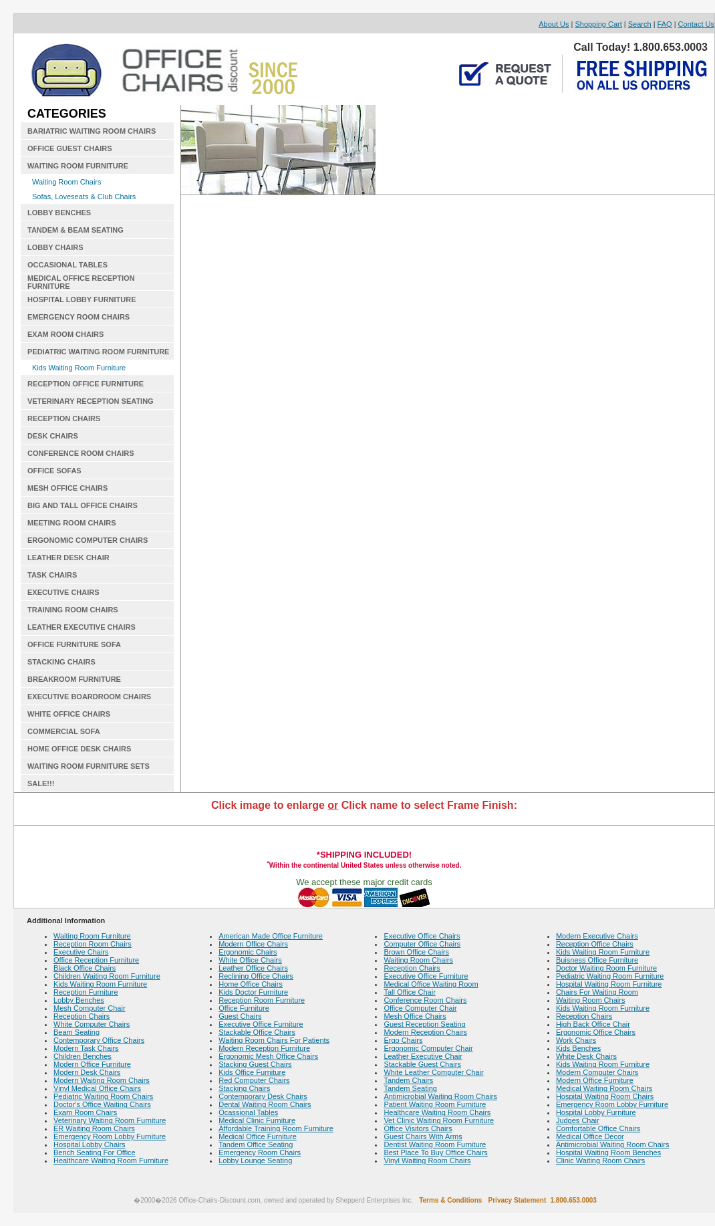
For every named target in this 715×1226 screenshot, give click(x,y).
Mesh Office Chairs (415, 1016)
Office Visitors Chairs (418, 1128)
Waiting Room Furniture (92, 936)
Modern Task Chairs (86, 1048)
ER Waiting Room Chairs (94, 1128)
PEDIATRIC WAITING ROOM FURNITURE (98, 352)
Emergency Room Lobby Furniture (109, 1136)
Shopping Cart (598, 24)
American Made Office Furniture (271, 936)
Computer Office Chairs (422, 944)
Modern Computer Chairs (597, 1072)
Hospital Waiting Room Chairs (605, 1096)
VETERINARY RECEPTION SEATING (90, 401)
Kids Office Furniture (252, 1072)
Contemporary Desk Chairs (263, 1096)
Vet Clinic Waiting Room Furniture (439, 1120)
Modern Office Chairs (253, 944)
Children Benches (82, 1056)
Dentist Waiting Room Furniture (435, 1144)
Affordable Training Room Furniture (276, 1128)
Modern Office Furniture (92, 1064)
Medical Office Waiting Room (431, 984)
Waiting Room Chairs (67, 182)
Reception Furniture (85, 992)
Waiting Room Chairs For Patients (274, 1040)
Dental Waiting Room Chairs (265, 1104)
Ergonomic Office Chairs (595, 1032)
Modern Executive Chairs (597, 936)
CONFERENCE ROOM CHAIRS (80, 453)
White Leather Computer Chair (433, 1072)
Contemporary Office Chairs (98, 1040)
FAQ (665, 24)
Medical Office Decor (590, 1136)
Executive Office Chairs (422, 936)
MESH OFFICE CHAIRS (67, 488)
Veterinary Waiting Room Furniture (109, 1120)
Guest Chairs (240, 1016)
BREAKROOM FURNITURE (74, 679)
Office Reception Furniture (96, 960)
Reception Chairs (81, 1016)
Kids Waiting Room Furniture (79, 368)
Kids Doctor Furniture (253, 992)
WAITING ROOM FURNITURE (77, 166)
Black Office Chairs (84, 968)
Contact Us (696, 24)
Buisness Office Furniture (597, 960)
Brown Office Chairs (416, 952)
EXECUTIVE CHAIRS (63, 592)
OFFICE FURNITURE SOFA (74, 644)
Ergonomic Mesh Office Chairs (268, 1056)
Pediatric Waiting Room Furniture (610, 976)
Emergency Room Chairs (260, 1152)
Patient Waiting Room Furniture (435, 1104)
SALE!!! (40, 783)
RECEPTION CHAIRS (63, 418)
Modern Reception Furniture (264, 1048)
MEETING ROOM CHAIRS (71, 523)
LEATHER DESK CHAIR (68, 558)
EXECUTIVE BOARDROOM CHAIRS (89, 697)
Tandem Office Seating (256, 1144)
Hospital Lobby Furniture (596, 1112)
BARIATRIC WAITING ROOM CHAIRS (91, 131)
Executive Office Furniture (261, 1024)
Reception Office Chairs (594, 944)
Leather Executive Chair (423, 1056)
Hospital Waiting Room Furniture (609, 984)
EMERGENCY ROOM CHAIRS (78, 317)
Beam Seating (76, 1032)
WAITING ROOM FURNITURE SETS (88, 766)
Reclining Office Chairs (256, 976)
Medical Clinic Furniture (257, 1120)
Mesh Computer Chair (89, 1008)
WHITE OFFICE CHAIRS (68, 714)
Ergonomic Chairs (248, 952)
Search (640, 24)
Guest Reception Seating (424, 1024)
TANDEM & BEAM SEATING (75, 230)
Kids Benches (578, 1048)
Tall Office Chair (409, 992)
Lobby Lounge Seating (255, 1160)
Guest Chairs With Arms (423, 1136)
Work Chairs (576, 1040)
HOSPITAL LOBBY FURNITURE (81, 299)
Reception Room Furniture (262, 1000)
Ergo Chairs (403, 1040)
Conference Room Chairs (425, 1000)
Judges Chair (577, 1120)
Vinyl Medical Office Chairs (97, 1088)
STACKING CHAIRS (61, 662)
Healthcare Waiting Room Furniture (110, 1160)
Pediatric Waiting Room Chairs (103, 1096)
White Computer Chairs (91, 1024)
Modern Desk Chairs (86, 1072)
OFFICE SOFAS (54, 471)
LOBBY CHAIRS (55, 247)
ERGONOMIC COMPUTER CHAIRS (87, 540)
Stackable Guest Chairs (422, 1064)
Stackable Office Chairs (257, 1032)
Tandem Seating (410, 1088)
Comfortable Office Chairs (598, 1128)
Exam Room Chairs (85, 1112)
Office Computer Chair (420, 1008)
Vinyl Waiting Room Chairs (427, 1160)
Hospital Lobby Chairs (89, 1144)
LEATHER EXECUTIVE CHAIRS (81, 627)
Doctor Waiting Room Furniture (606, 968)
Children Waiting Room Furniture (106, 976)
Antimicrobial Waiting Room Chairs (440, 1096)
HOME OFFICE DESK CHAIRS (79, 749)
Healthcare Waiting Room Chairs (437, 1112)
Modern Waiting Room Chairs (101, 1080)
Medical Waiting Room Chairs (604, 1088)
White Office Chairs (250, 960)
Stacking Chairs (244, 1088)
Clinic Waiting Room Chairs (600, 1160)
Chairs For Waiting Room (597, 992)
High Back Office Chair (593, 1024)
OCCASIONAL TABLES (67, 265)
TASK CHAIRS (52, 575)
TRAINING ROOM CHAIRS (72, 610)
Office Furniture (244, 1008)
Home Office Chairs (251, 984)
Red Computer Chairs (254, 1080)
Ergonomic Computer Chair (428, 1048)
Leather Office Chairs (253, 968)
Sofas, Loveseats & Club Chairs (84, 197)
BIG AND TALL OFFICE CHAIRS (82, 505)
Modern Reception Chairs (425, 1032)
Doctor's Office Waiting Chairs (102, 1104)
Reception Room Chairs (92, 944)
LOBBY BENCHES (59, 213)
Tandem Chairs (408, 1080)
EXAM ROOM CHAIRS (65, 334)
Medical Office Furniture (258, 1136)
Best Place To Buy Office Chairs (436, 1152)
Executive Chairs (81, 952)
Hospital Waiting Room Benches (608, 1152)
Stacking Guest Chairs (255, 1064)
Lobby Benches (78, 1000)
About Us (554, 24)
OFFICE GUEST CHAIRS (69, 148)
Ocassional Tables (248, 1112)
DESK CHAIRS (52, 436)
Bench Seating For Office (94, 1152)
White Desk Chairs (586, 1056)
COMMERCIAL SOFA (63, 731)
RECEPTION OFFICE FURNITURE (85, 384)
